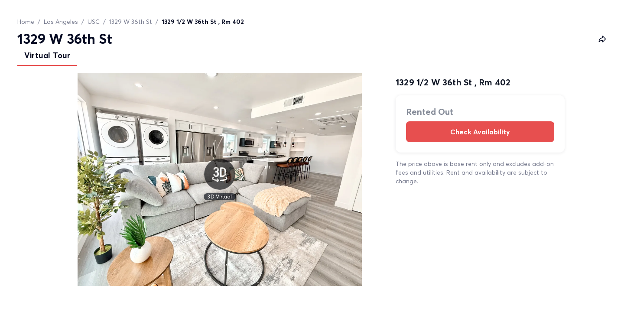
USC (94, 22)
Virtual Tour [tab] (47, 55)
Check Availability (480, 131)
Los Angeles (61, 22)
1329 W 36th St (130, 22)
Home (25, 22)
